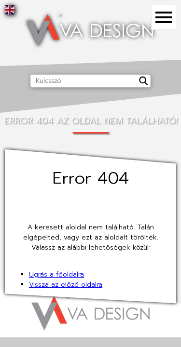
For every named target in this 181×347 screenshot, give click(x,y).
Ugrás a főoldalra (56, 274)
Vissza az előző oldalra (65, 285)
